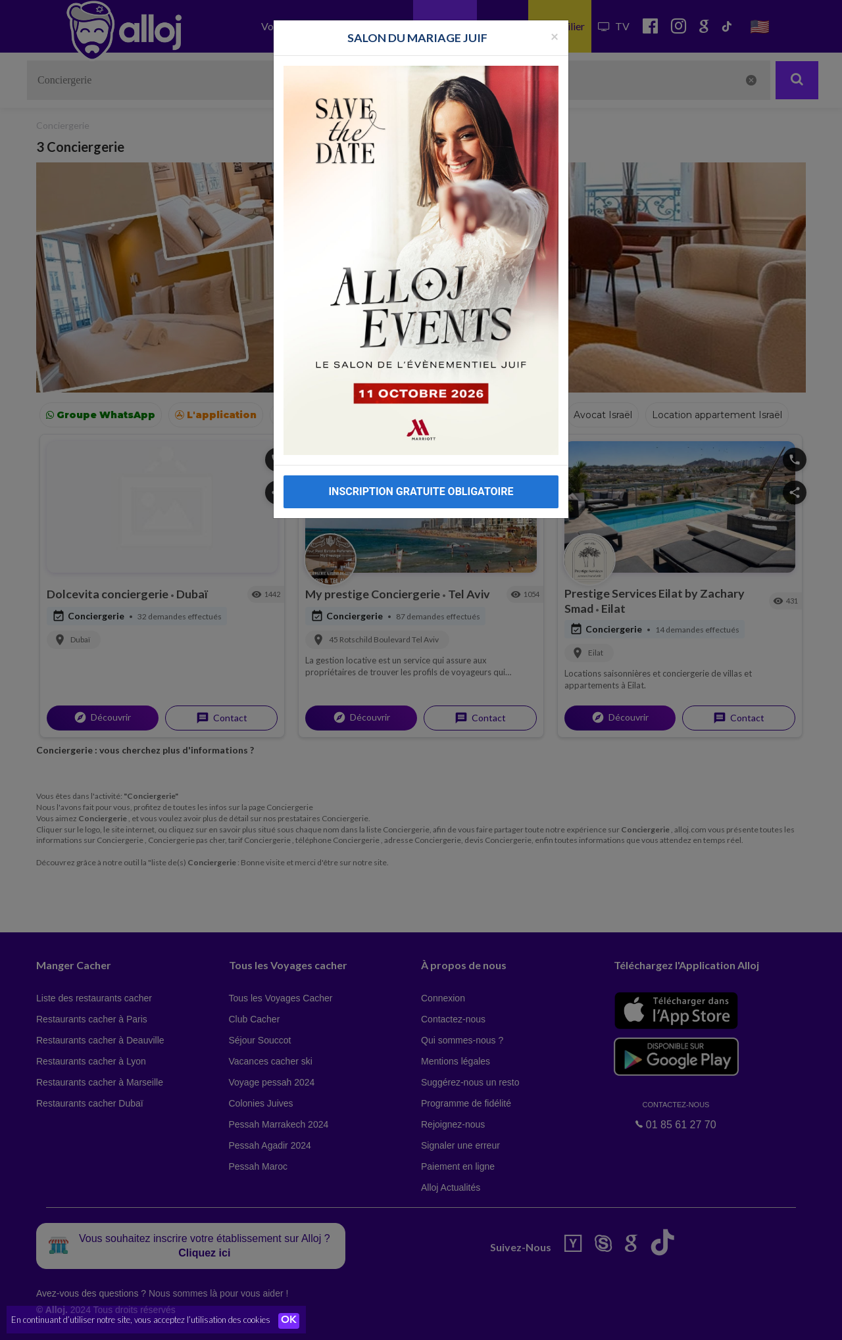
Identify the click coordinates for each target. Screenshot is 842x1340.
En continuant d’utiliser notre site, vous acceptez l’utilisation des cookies (140, 1320)
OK (289, 1321)
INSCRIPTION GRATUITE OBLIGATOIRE (420, 491)
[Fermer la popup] (554, 36)
